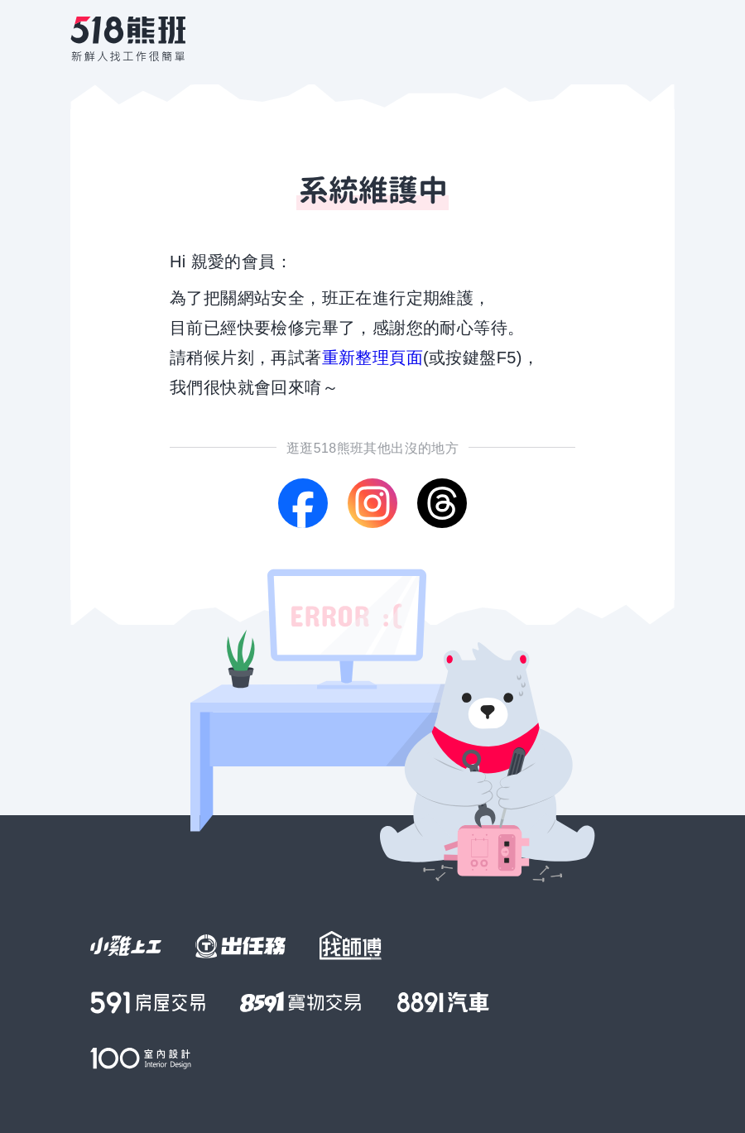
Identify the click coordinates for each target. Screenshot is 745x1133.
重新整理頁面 (372, 357)
